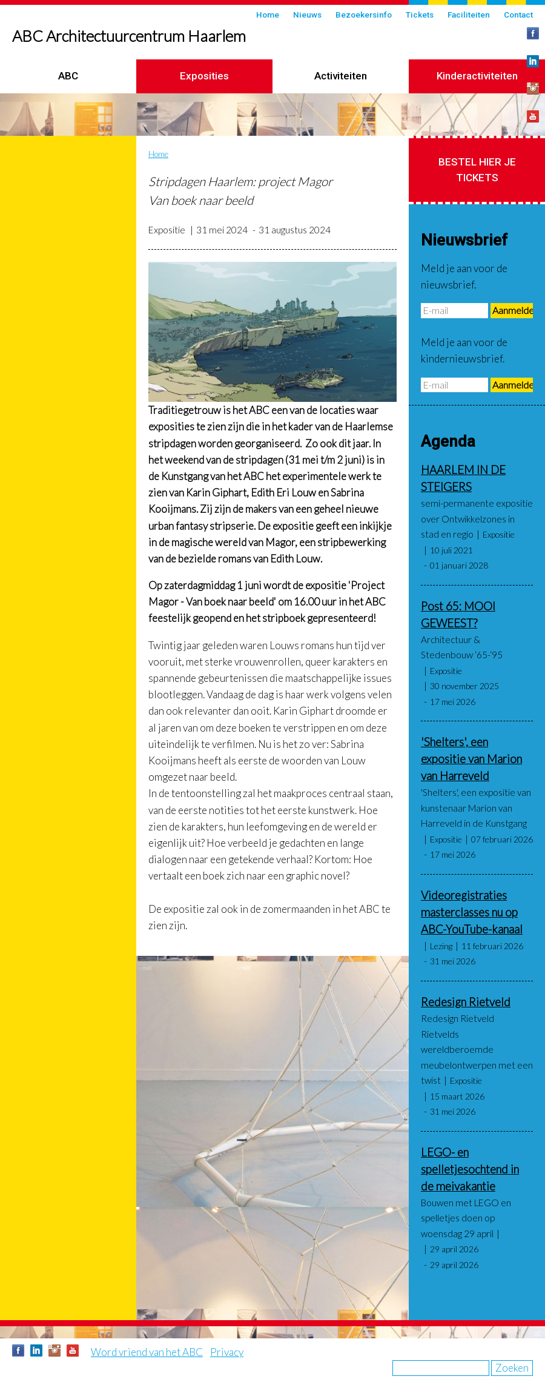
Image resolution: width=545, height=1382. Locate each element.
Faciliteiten (469, 14)
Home (267, 14)
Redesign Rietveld (465, 1002)
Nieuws (307, 14)
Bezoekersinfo (363, 14)
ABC (68, 76)
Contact (518, 14)
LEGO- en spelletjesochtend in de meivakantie (470, 1169)
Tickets (420, 14)
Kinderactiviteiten (477, 76)
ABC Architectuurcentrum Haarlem (129, 36)
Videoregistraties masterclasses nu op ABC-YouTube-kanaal (472, 912)
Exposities (204, 76)
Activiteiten (340, 76)
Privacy (226, 1352)
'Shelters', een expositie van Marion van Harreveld (471, 759)
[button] (272, 332)
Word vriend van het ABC (147, 1352)
